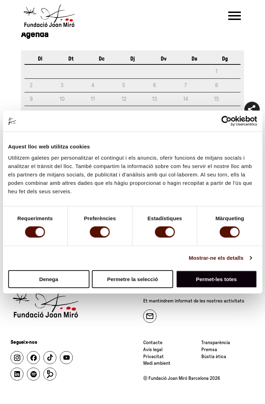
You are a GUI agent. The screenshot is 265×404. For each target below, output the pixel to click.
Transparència (215, 342)
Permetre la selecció (132, 279)
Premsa (209, 349)
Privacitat (153, 356)
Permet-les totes (216, 279)
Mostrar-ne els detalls (216, 258)
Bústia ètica (213, 356)
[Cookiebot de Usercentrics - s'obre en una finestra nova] (226, 121)
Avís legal (152, 349)
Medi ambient (156, 363)
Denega (48, 279)
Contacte (152, 342)
